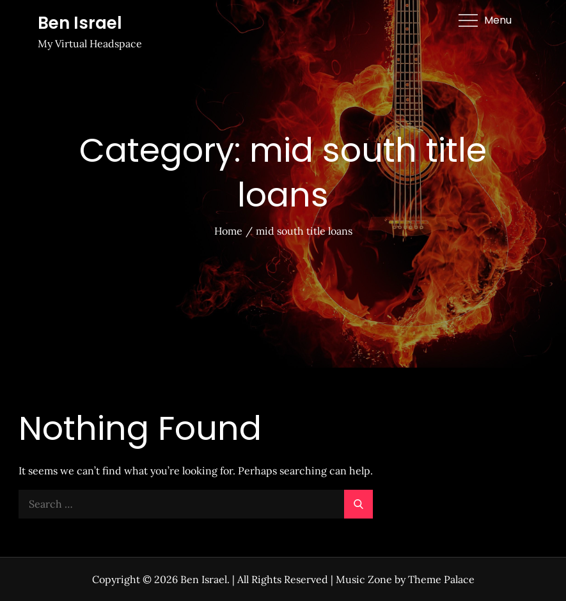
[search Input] (196, 504)
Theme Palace (441, 579)
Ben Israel (80, 23)
